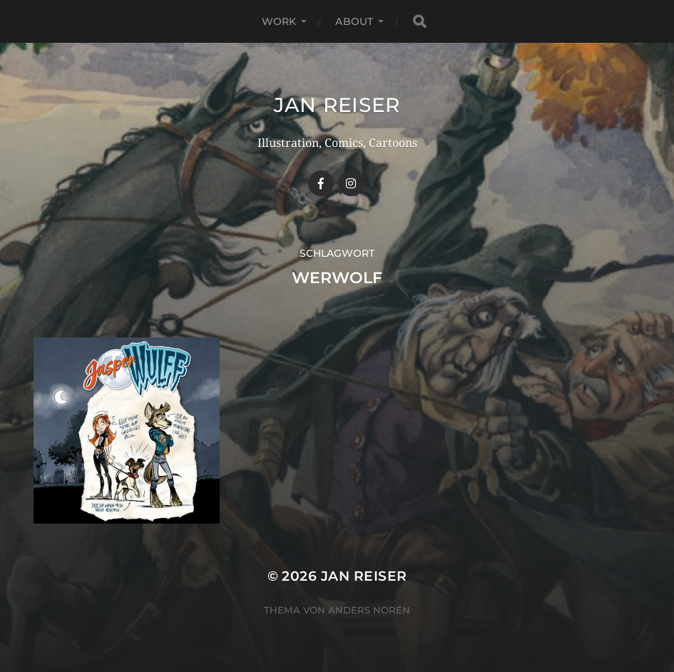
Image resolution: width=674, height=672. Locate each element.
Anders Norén (369, 610)
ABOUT (354, 21)
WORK (279, 21)
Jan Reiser (337, 105)
